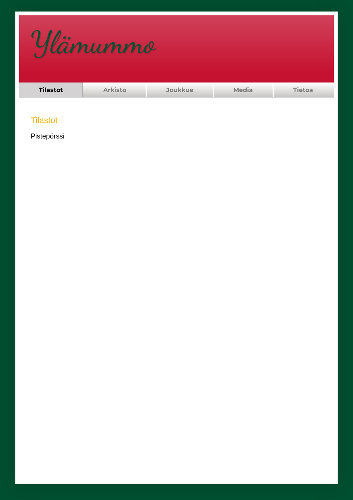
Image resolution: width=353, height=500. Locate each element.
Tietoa (303, 90)
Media (243, 90)
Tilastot (51, 90)
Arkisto (114, 90)
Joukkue (179, 90)
